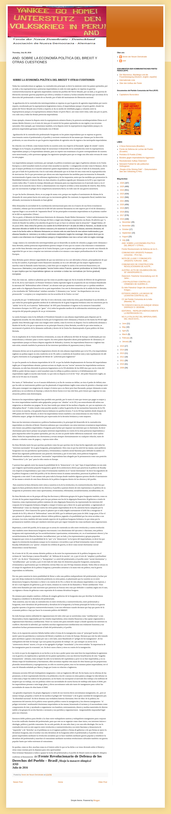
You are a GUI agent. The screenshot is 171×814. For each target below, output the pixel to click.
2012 (122, 357)
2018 (122, 212)
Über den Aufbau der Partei (130, 83)
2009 (122, 368)
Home (60, 782)
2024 (122, 190)
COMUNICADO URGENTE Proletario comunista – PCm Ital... (137, 254)
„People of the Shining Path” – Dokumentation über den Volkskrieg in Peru (138, 170)
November (126, 226)
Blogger (96, 800)
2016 (122, 219)
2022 (122, 197)
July (124, 240)
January (125, 341)
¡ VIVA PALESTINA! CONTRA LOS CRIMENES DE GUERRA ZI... (136, 283)
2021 (122, 201)
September (127, 233)
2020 (122, 204)
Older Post (102, 782)
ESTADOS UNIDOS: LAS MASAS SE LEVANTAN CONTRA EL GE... (137, 294)
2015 (122, 346)
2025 (122, 186)
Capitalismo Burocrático (129, 95)
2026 (122, 183)
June (124, 323)
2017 (122, 215)
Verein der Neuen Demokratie (134, 57)
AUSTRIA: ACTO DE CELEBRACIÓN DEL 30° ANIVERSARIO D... (139, 271)
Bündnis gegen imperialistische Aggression (137, 158)
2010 (122, 364)
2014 (122, 350)
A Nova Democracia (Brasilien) (132, 146)
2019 (122, 208)
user (124, 61)
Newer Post (18, 782)
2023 (122, 194)
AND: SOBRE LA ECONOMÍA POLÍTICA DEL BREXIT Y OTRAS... (138, 244)
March (125, 334)
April (124, 331)
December (126, 222)
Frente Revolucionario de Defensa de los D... (140, 249)
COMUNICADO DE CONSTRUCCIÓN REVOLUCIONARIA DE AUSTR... (137, 265)
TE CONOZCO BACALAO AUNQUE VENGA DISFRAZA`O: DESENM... (140, 306)
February (126, 338)
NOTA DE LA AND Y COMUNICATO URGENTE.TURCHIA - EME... (136, 259)
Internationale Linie (127, 80)
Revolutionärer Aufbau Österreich (133, 161)
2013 (122, 353)
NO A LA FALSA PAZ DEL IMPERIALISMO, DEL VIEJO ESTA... (139, 318)
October (125, 229)
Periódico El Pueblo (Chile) (130, 155)
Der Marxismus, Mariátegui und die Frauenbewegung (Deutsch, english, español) (138, 76)
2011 (122, 360)
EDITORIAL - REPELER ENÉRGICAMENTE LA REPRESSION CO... (140, 312)
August (125, 237)
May (124, 327)
